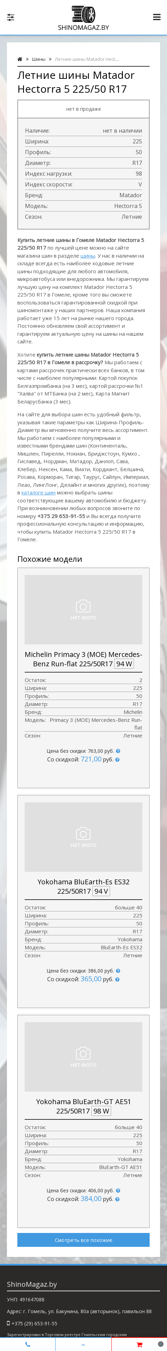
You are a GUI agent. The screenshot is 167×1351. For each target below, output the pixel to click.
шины (88, 255)
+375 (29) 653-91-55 (34, 1323)
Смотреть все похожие (83, 1239)
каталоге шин (39, 492)
